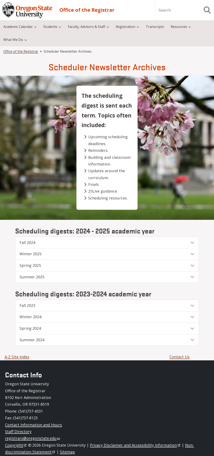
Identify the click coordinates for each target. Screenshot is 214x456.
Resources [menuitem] (179, 26)
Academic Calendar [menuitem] (18, 26)
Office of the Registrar (86, 10)
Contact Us (179, 356)
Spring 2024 (30, 328)
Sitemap (67, 451)
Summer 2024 (32, 339)
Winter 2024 (30, 316)
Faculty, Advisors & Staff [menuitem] (86, 26)
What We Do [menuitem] (13, 39)
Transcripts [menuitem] (155, 26)
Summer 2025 (32, 276)
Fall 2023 (27, 305)
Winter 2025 (30, 253)
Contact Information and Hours (33, 424)
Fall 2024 (27, 242)
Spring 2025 (30, 265)
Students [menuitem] (50, 26)
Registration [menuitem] (125, 26)
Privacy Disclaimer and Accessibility (135, 445)
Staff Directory (18, 431)
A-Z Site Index (17, 356)
